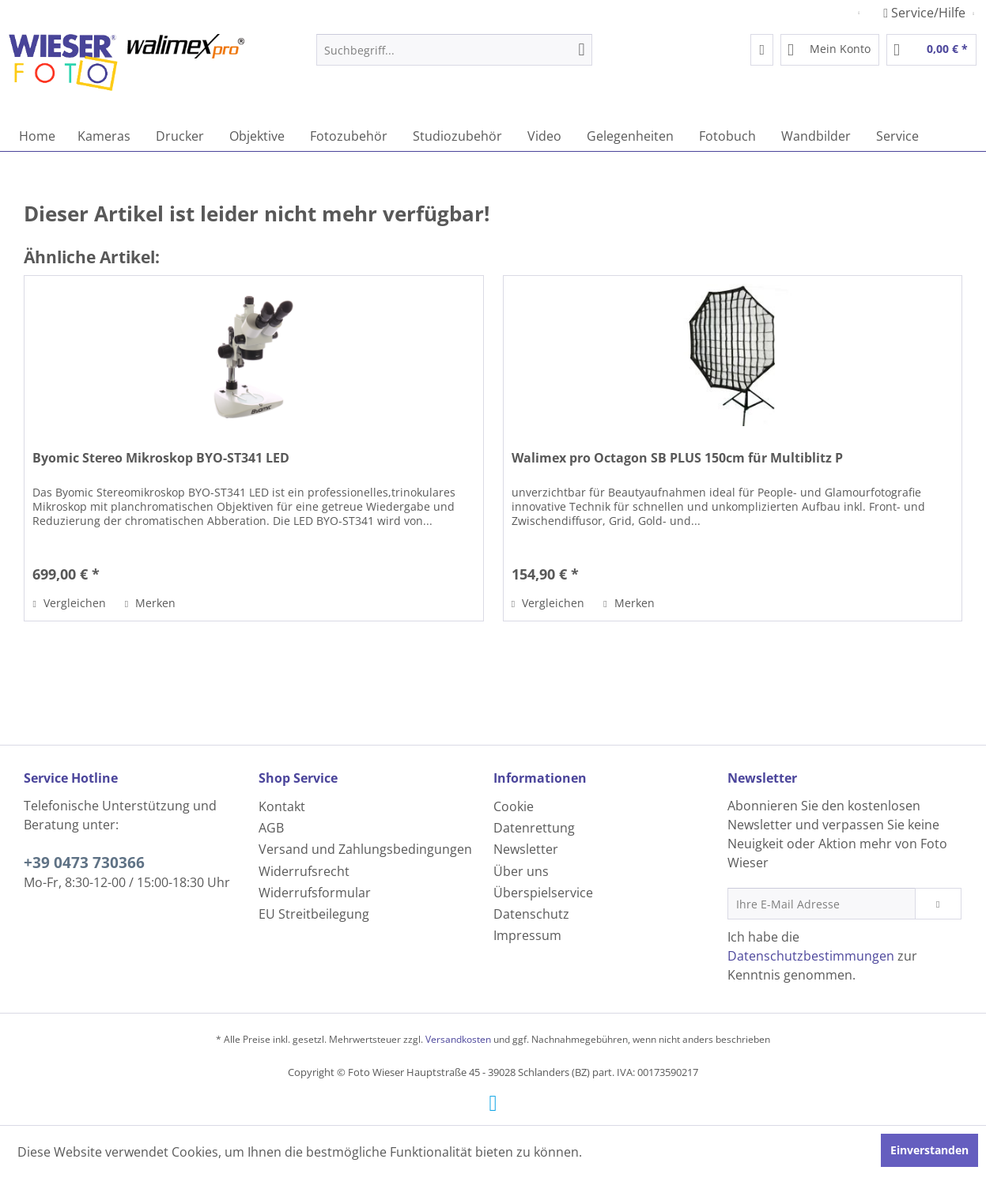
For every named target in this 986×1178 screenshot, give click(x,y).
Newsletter (525, 849)
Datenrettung (534, 827)
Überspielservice (543, 892)
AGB (271, 827)
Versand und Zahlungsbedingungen (365, 849)
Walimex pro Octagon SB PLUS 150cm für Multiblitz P (677, 458)
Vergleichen (68, 602)
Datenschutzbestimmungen (810, 956)
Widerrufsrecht (304, 871)
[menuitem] (454, 50)
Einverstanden (929, 1149)
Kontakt (282, 806)
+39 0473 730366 (84, 862)
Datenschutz (531, 914)
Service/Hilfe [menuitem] (926, 12)
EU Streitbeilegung (314, 914)
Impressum (527, 935)
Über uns (521, 871)
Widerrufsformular (315, 892)
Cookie (513, 806)
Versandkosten (458, 1039)
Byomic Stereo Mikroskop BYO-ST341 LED (160, 458)
